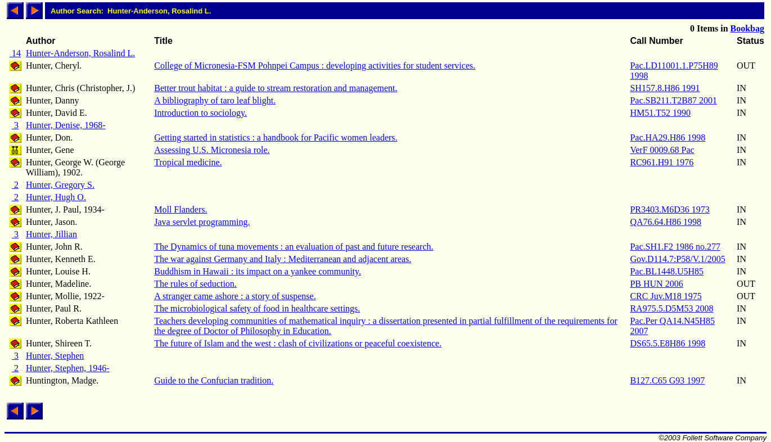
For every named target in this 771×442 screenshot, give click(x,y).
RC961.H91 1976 (661, 162)
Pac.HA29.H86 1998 (667, 137)
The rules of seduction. (195, 283)
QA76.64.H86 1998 (665, 222)
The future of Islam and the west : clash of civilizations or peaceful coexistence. (297, 343)
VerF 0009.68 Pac (662, 150)
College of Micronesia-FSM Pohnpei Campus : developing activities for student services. (314, 65)
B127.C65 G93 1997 (667, 380)
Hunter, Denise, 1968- (66, 125)
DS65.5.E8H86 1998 (667, 343)
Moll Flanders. (180, 209)
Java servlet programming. (202, 222)
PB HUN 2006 (656, 283)
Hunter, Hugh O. (56, 197)
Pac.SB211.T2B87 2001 (673, 100)
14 (15, 53)
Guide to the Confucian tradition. (213, 380)
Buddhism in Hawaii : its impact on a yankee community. (257, 271)
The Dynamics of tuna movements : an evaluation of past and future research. (293, 246)
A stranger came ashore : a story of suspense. (234, 296)
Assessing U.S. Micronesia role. (211, 150)
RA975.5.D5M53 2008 (671, 308)
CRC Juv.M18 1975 (665, 296)
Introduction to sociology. (200, 113)
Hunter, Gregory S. (60, 185)
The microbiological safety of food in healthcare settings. (257, 308)
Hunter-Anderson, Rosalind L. (80, 53)
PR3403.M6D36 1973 (669, 209)
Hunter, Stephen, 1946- (68, 368)
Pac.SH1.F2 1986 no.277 (675, 246)
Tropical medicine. (188, 162)
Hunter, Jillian (51, 234)
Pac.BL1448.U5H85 (667, 271)
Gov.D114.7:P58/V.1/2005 (677, 259)
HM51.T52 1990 (660, 113)
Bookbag (747, 28)
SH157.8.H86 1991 (665, 88)
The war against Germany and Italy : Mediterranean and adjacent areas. (282, 259)
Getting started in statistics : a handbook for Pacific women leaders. (275, 137)
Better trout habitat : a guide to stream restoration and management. (275, 88)
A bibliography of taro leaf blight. (215, 100)
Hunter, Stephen (55, 355)
